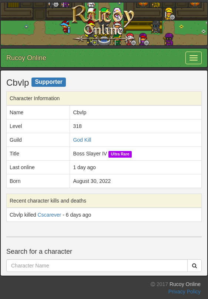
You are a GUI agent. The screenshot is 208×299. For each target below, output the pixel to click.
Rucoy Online (26, 58)
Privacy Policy (184, 292)
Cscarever (49, 215)
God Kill (82, 140)
